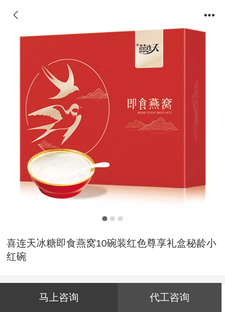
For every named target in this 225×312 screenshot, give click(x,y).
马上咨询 (59, 297)
